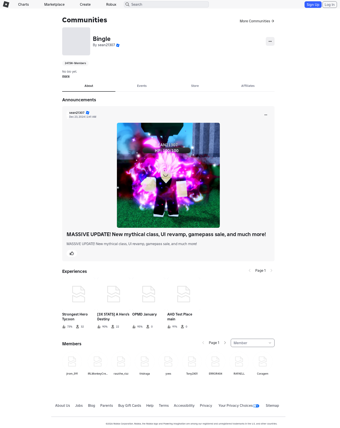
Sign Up (313, 4)
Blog (91, 405)
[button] (118, 44)
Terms (164, 405)
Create (85, 4)
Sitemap (272, 405)
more (66, 76)
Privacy (206, 405)
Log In (330, 4)
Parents (106, 405)
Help (150, 405)
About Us (62, 405)
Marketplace (54, 4)
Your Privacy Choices (238, 405)
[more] (265, 115)
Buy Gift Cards (129, 405)
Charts (23, 4)
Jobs (79, 405)
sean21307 (106, 45)
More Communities (255, 21)
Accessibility (184, 405)
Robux (111, 4)
